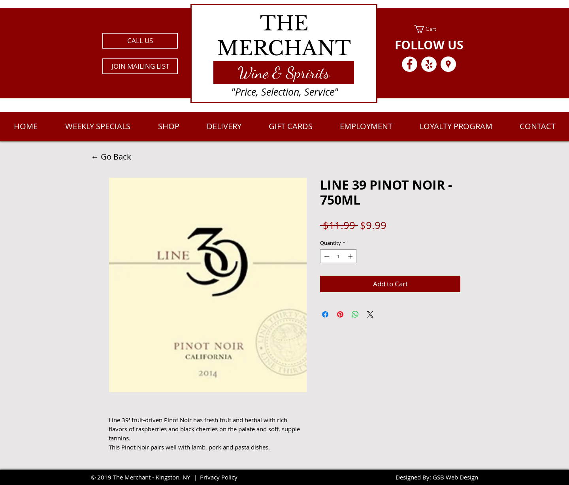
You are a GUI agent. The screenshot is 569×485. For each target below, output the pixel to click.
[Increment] (351, 256)
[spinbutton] (338, 256)
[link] (429, 29)
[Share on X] (370, 314)
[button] (140, 66)
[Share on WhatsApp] (355, 314)
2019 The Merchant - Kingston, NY (143, 477)
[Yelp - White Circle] (429, 64)
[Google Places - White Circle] (448, 64)
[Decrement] (326, 256)
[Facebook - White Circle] (409, 64)
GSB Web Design (455, 477)
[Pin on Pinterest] (340, 314)
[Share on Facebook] (325, 314)
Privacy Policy (218, 477)
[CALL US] (140, 41)
